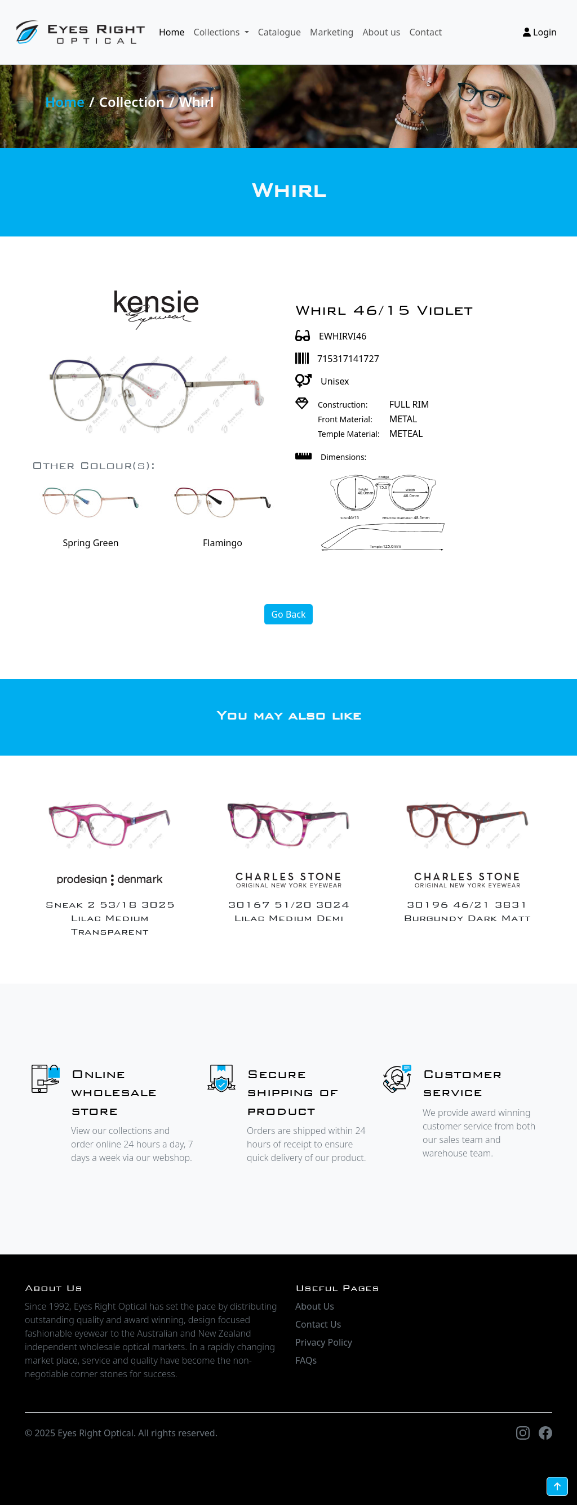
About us (381, 32)
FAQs (306, 1360)
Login (540, 32)
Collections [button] (218, 32)
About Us (314, 1306)
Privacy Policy (323, 1342)
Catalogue (279, 32)
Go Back (288, 614)
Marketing (331, 32)
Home (172, 32)
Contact (426, 32)
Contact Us (318, 1324)
